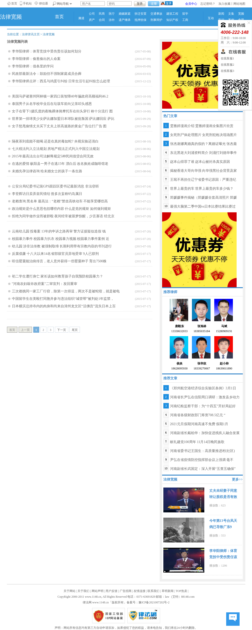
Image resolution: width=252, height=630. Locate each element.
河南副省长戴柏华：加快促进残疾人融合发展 (205, 433)
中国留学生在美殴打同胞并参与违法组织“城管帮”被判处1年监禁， (63, 299)
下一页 (61, 330)
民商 (102, 13)
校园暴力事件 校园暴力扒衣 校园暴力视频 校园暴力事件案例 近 (60, 239)
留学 (185, 13)
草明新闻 (168, 591)
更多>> (237, 479)
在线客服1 (227, 58)
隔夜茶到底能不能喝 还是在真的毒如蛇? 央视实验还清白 (55, 141)
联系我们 (153, 591)
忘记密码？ (207, 3)
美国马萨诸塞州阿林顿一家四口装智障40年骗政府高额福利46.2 (60, 96)
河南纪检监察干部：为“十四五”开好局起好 (203, 406)
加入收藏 (224, 3)
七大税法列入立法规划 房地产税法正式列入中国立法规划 (56, 149)
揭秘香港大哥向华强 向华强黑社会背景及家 (203, 171)
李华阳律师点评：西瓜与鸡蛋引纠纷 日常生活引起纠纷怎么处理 (61, 81)
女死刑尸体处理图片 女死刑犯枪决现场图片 (203, 135)
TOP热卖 (181, 591)
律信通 (43, 3)
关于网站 (69, 591)
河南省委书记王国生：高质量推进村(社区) (202, 451)
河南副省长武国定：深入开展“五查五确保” (203, 469)
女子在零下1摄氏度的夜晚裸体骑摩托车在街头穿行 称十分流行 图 (62, 111)
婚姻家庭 (125, 13)
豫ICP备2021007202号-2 (154, 602)
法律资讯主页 (31, 34)
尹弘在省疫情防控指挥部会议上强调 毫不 (202, 460)
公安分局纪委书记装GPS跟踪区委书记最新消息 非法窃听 (55, 186)
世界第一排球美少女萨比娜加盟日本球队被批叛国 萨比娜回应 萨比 (63, 119)
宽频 (241, 13)
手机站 (27, 3)
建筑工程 (172, 13)
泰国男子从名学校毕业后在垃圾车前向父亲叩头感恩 (52, 104)
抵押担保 (140, 20)
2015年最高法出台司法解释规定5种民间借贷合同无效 (53, 156)
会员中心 (191, 3)
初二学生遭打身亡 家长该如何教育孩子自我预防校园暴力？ (57, 276)
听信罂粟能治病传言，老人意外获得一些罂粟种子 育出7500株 (59, 261)
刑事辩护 (156, 20)
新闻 (221, 13)
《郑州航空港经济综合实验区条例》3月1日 (203, 388)
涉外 (112, 20)
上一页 (25, 330)
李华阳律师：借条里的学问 (33, 66)
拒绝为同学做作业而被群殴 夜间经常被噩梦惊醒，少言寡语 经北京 (63, 216)
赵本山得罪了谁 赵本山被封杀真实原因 (200, 162)
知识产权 (172, 20)
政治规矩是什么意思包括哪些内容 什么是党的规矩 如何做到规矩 (61, 209)
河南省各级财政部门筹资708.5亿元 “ (197, 415)
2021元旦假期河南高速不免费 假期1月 (199, 424)
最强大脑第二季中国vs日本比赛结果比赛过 (203, 206)
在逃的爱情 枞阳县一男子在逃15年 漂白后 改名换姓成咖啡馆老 (60, 164)
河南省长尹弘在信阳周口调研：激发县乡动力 (205, 397)
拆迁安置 (140, 13)
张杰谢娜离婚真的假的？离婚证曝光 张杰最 (203, 144)
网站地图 (239, 3)
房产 (92, 20)
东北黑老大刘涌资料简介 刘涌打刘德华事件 (203, 153)
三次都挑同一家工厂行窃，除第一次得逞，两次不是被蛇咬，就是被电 (66, 291)
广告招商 (126, 591)
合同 (102, 20)
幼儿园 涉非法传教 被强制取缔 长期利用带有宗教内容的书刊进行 (62, 246)
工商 (185, 20)
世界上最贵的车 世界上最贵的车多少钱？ (202, 188)
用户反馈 (111, 591)
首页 (14, 3)
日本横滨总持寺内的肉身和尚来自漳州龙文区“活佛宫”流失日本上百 (64, 306)
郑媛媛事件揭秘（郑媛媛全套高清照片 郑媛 (203, 197)
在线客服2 (227, 64)
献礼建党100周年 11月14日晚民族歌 (197, 442)
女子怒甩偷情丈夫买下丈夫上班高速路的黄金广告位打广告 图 (59, 126)
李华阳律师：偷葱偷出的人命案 (36, 59)
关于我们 (83, 591)
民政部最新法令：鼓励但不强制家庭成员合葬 (46, 74)
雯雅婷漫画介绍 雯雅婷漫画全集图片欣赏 (202, 126)
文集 (231, 13)
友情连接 (139, 591)
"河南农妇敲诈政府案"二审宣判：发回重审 (44, 284)
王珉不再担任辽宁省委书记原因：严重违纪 (203, 179)
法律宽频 (49, 34)
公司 (92, 13)
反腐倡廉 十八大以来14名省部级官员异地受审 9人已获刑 (55, 254)
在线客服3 (227, 71)
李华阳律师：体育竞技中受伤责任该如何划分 (46, 51)
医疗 (112, 13)
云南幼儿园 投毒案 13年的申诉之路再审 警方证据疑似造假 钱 (59, 231)
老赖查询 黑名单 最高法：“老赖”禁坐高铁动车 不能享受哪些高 (60, 201)
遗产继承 (125, 20)
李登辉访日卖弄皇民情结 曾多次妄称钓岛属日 (47, 194)
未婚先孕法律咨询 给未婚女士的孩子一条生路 (47, 171)
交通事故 (156, 13)
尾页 (75, 330)
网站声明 (98, 591)
